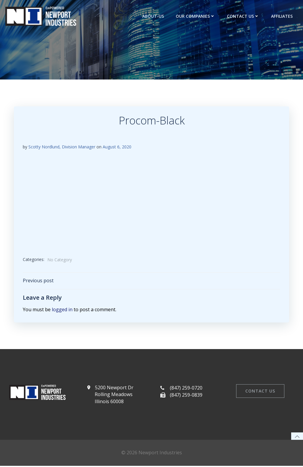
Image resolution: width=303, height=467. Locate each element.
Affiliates (282, 16)
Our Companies (195, 16)
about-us (153, 16)
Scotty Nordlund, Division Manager (61, 147)
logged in (62, 310)
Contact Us (243, 16)
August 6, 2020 (117, 147)
